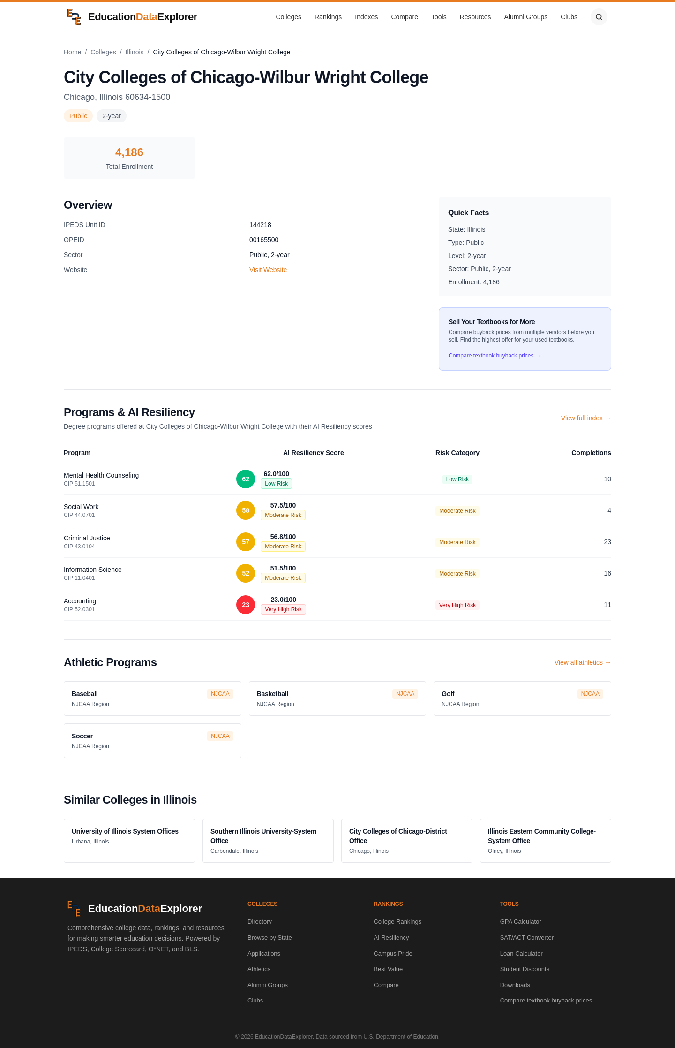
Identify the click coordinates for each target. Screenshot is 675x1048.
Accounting (80, 601)
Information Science (93, 569)
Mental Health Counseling (101, 475)
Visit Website (268, 269)
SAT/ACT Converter (527, 937)
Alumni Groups (526, 17)
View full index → (586, 418)
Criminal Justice (87, 538)
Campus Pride (393, 953)
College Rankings (397, 921)
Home (72, 52)
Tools (439, 17)
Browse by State (270, 937)
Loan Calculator (521, 953)
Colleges (288, 17)
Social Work (81, 506)
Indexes (366, 17)
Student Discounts (525, 968)
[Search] (599, 16)
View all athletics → (583, 662)
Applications (264, 953)
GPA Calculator (520, 921)
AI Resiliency (391, 937)
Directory (260, 921)
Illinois (135, 52)
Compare (404, 17)
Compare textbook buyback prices (546, 1000)
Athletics (259, 968)
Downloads (515, 984)
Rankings (328, 17)
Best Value (388, 968)
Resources (475, 17)
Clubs (569, 17)
